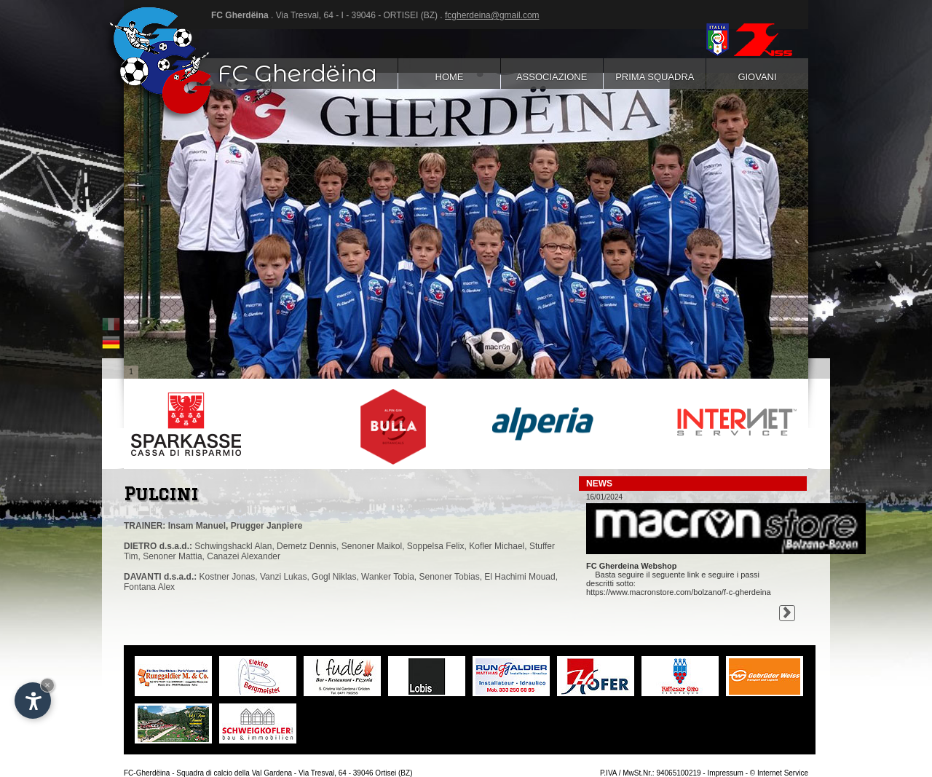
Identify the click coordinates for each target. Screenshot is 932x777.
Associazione (551, 76)
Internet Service (782, 773)
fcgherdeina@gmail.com (492, 15)
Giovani (757, 76)
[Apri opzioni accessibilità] (33, 700)
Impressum (725, 773)
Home (449, 76)
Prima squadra (654, 76)
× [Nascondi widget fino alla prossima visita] (47, 684)
